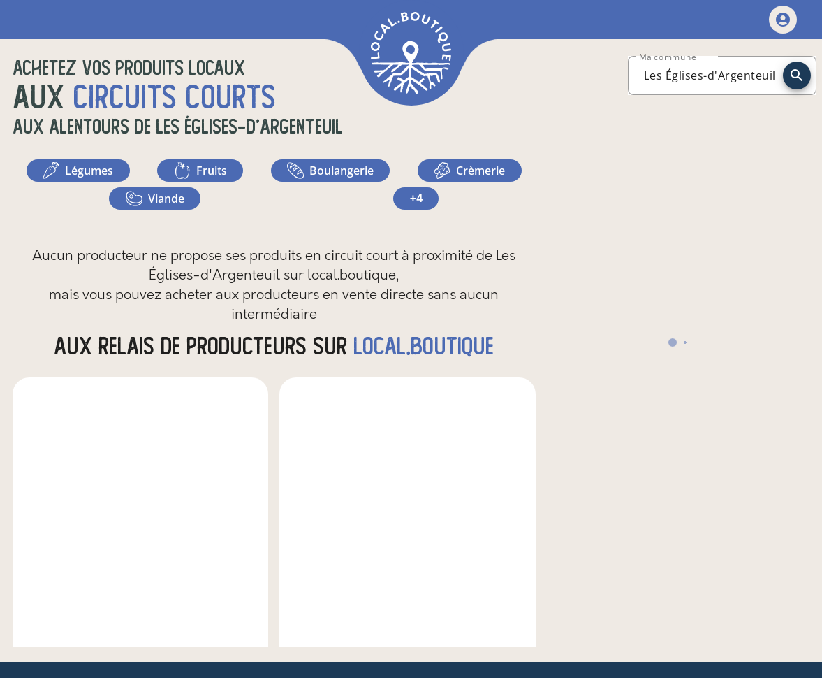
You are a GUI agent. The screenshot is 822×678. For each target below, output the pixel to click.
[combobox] (709, 75)
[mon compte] (783, 20)
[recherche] (797, 75)
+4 (416, 198)
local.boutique (423, 346)
